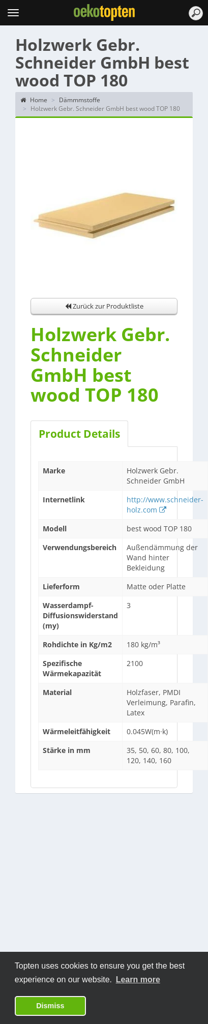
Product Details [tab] (79, 434)
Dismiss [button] (50, 1006)
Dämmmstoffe (79, 100)
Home (33, 100)
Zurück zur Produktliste (104, 306)
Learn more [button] (138, 979)
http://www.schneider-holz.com (165, 505)
